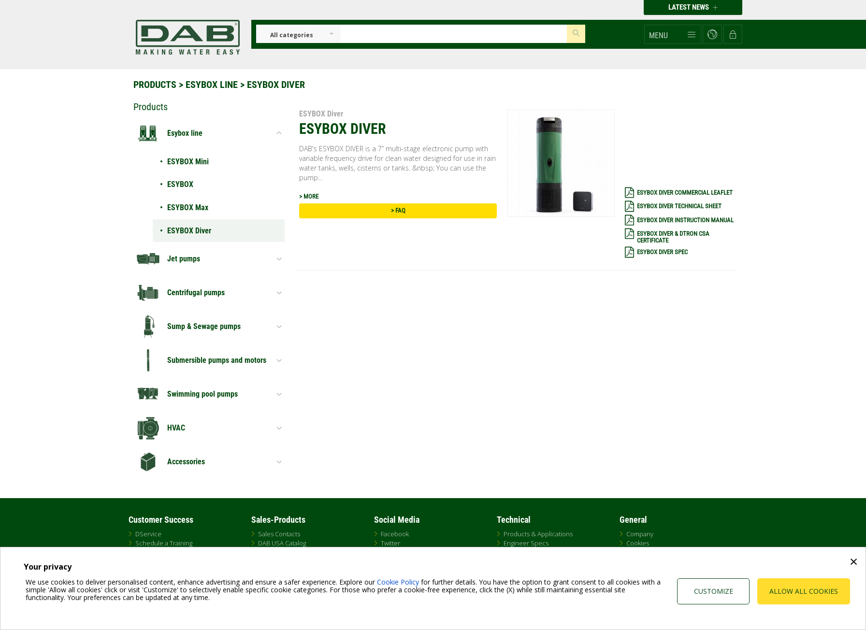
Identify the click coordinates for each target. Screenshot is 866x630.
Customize (713, 591)
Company (639, 534)
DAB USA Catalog (282, 543)
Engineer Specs (526, 543)
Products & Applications (538, 534)
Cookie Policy (398, 582)
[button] (673, 34)
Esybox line (212, 84)
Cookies (637, 543)
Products (154, 84)
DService (148, 534)
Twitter (390, 543)
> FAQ (398, 210)
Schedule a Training (163, 543)
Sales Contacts (279, 534)
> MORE (308, 196)
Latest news (693, 7)
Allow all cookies (803, 591)
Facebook (395, 534)
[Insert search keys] (454, 34)
